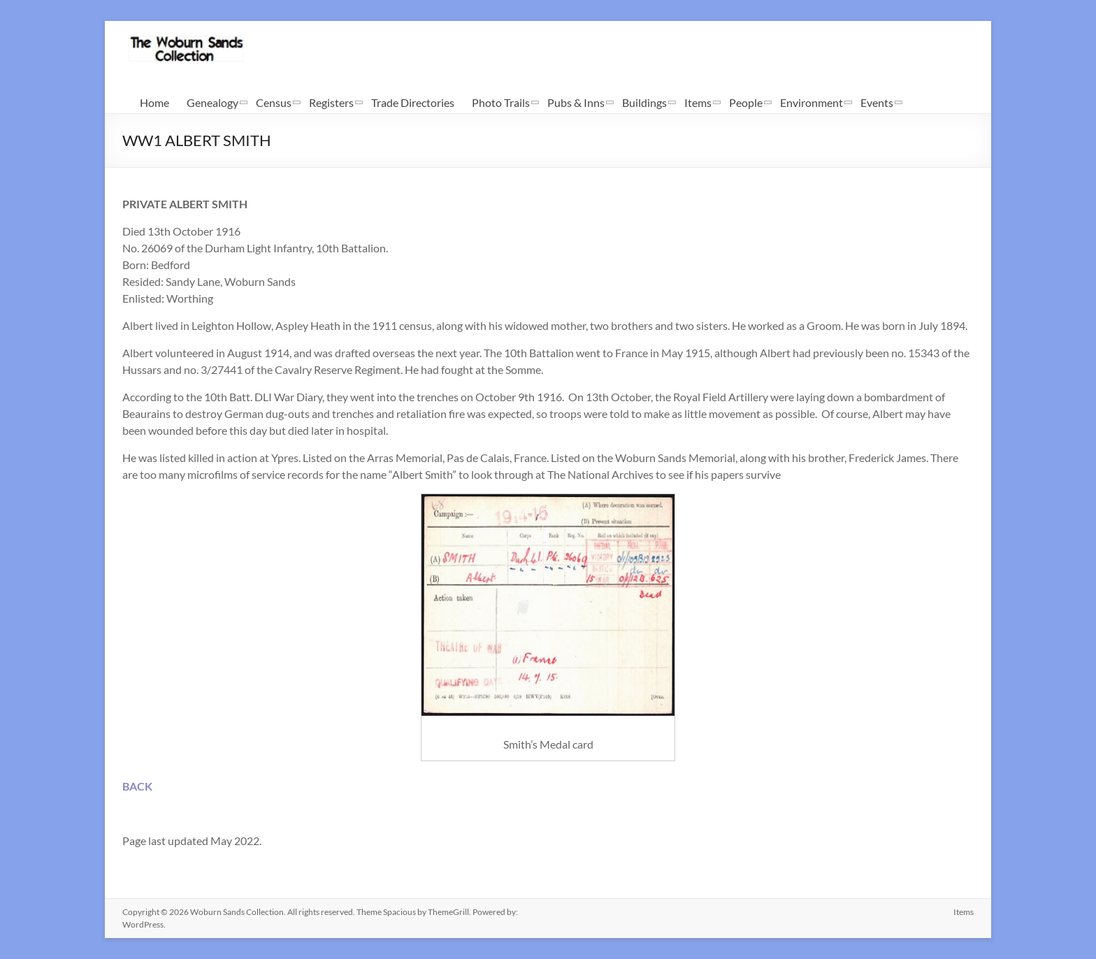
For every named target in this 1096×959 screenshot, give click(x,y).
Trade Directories (412, 102)
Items (698, 102)
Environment (811, 102)
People (746, 102)
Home (154, 102)
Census (273, 102)
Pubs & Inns (576, 102)
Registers (331, 102)
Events (876, 102)
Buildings (644, 102)
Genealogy (212, 102)
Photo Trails (501, 102)
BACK (137, 786)
